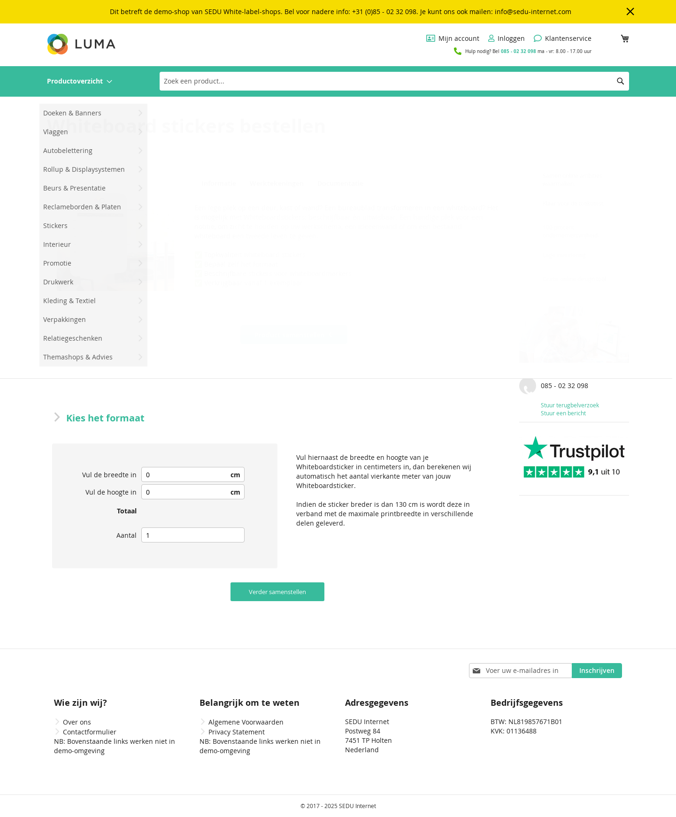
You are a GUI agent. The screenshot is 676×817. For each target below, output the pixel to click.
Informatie (217, 183)
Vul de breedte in (109, 474)
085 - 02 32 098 (518, 51)
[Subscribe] (597, 670)
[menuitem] (79, 81)
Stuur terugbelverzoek (570, 405)
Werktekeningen (275, 183)
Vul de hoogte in (111, 492)
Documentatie (338, 183)
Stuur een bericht (563, 413)
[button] (115, 232)
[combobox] (394, 81)
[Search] (620, 81)
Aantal (126, 535)
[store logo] (82, 44)
